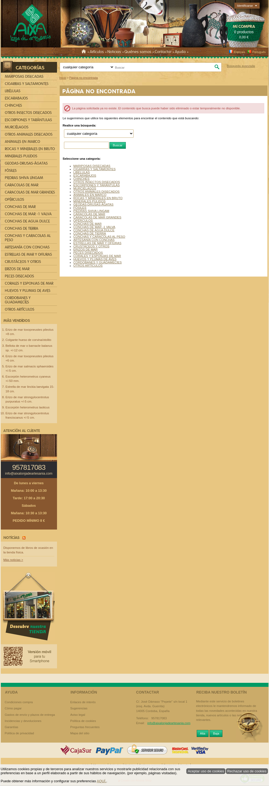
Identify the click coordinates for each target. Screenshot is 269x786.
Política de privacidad (19, 733)
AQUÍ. (101, 781)
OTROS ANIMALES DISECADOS (96, 191)
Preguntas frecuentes (85, 727)
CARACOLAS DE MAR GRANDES (97, 217)
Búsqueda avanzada (241, 66)
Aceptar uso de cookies (206, 771)
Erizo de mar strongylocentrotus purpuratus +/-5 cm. (27, 399)
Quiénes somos (137, 52)
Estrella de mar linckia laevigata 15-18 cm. (30, 389)
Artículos (97, 52)
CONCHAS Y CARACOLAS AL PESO (99, 236)
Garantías (11, 727)
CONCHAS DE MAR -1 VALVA (94, 227)
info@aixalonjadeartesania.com (28, 473)
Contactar (163, 52)
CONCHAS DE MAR (87, 223)
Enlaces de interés (83, 702)
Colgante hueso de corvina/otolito (28, 339)
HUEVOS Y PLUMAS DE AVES (94, 259)
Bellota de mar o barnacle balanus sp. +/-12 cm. (29, 348)
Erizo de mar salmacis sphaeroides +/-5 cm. (30, 368)
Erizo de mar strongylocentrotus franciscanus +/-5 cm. (27, 415)
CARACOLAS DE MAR (89, 214)
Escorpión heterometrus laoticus (28, 407)
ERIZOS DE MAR (85, 249)
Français (237, 52)
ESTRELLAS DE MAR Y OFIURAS (97, 243)
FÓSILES (79, 207)
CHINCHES (81, 178)
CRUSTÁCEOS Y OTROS (91, 246)
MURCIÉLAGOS (84, 188)
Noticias (114, 52)
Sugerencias (79, 708)
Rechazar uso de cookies (247, 771)
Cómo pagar (13, 708)
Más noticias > (13, 559)
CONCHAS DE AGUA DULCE (94, 230)
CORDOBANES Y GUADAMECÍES (97, 262)
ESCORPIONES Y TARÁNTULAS (96, 185)
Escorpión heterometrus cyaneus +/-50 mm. (28, 378)
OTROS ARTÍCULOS (88, 265)
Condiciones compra (19, 702)
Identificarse (245, 5)
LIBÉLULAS (81, 172)
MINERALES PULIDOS (89, 201)
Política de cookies (83, 720)
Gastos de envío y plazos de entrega (30, 714)
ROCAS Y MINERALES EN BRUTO (98, 198)
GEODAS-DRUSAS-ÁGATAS (93, 204)
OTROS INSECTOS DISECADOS (96, 182)
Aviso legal (77, 714)
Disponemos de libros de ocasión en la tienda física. (28, 550)
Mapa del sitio (79, 733)
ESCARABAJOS (84, 175)
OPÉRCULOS (83, 220)
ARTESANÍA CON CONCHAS (94, 239)
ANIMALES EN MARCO (90, 194)
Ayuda (180, 52)
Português (256, 52)
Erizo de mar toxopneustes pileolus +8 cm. (30, 332)
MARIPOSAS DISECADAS (91, 165)
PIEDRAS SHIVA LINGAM (91, 211)
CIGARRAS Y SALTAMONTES (94, 169)
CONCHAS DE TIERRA (89, 233)
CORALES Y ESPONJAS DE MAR (97, 256)
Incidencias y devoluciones (23, 720)
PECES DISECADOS (88, 252)
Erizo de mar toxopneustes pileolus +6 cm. (30, 358)
